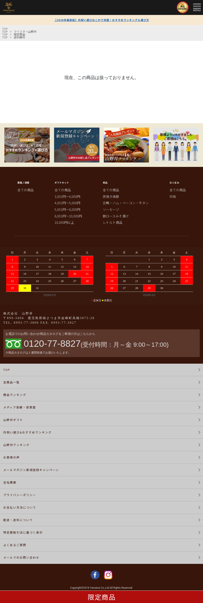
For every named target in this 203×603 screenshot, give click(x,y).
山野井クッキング (16, 445)
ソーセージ (111, 209)
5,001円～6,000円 (67, 209)
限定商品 (102, 597)
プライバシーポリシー (19, 495)
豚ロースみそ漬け (116, 216)
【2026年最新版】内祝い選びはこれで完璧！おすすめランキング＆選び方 (101, 20)
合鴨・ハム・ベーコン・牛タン (126, 202)
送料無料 (19, 37)
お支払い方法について (19, 507)
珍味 (172, 196)
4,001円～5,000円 (67, 202)
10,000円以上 (64, 222)
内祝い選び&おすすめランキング (27, 432)
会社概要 (9, 482)
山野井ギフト (13, 420)
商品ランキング (14, 395)
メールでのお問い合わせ (21, 557)
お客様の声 (11, 457)
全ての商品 (25, 190)
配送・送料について (18, 520)
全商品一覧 (11, 382)
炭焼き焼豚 (111, 196)
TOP (5, 29)
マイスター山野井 (25, 31)
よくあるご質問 (14, 545)
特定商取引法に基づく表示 (23, 532)
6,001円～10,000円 (68, 216)
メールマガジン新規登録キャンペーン (31, 470)
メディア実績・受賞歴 (19, 407)
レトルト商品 (112, 222)
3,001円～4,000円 (67, 196)
